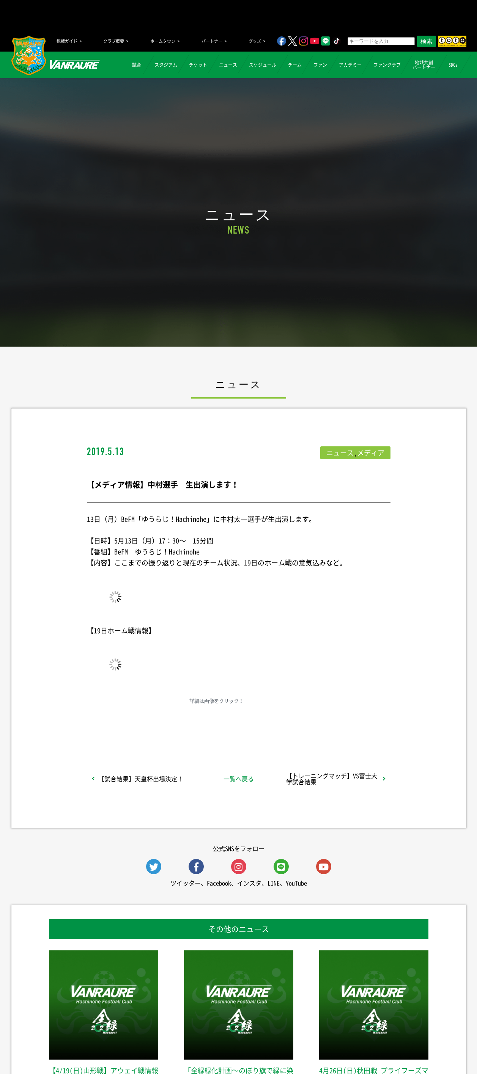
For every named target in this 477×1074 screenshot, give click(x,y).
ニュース (228, 64)
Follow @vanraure (315, 726)
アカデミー (350, 64)
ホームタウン (162, 41)
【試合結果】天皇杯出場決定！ (140, 778)
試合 (136, 64)
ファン (320, 64)
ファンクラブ (387, 64)
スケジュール (262, 64)
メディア (370, 453)
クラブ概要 (113, 41)
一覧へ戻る (239, 778)
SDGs (453, 64)
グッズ (255, 41)
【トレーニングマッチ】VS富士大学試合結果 (331, 778)
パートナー (212, 41)
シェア (147, 725)
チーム (295, 64)
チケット (198, 64)
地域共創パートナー (423, 65)
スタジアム (165, 64)
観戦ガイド (67, 41)
